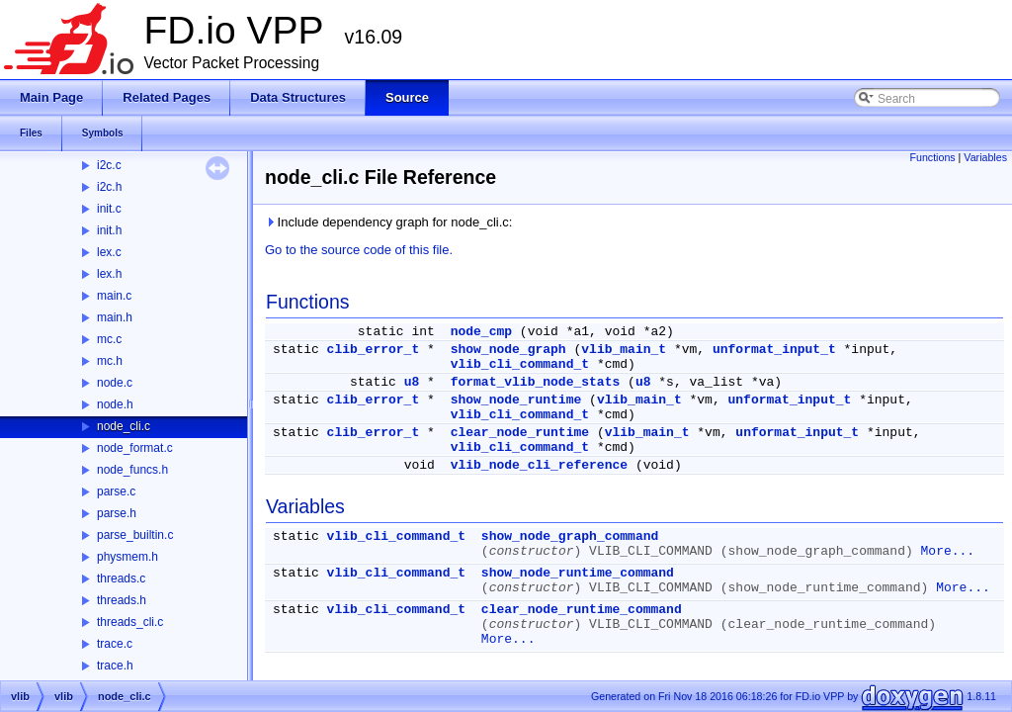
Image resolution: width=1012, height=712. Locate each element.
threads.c (121, 578)
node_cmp (481, 331)
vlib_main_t (623, 349)
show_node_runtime (516, 400)
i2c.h (109, 187)
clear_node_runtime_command (581, 609)
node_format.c (135, 448)
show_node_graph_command (569, 536)
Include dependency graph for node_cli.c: (388, 222)
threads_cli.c (130, 622)
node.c (114, 383)
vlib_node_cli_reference (539, 465)
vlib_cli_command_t (520, 364)
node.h (115, 404)
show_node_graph (508, 349)
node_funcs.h (132, 470)
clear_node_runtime (520, 432)
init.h (109, 230)
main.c (114, 296)
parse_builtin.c (135, 535)
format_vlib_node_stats (536, 382)
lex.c (109, 252)
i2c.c (109, 165)
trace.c (114, 644)
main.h (114, 317)
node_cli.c (123, 426)
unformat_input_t (774, 349)
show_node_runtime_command (577, 573)
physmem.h (127, 557)
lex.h (109, 274)
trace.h (115, 665)
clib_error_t (373, 349)
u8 (412, 382)
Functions (932, 157)
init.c (109, 209)
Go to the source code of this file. (359, 249)
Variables (985, 157)
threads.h (121, 600)
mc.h (110, 361)
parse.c (116, 491)
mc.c (109, 339)
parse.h (116, 513)
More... (948, 551)
